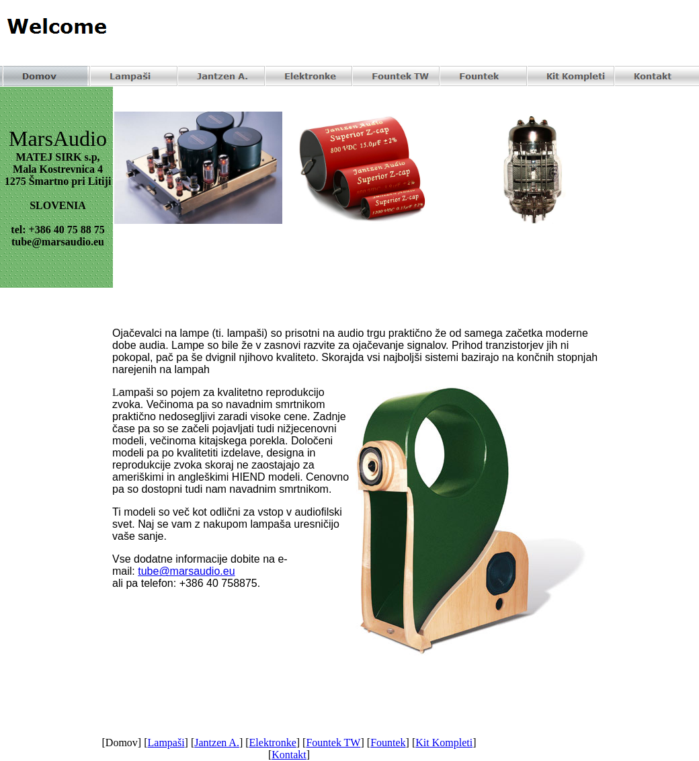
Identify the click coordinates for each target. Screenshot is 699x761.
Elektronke (272, 742)
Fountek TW (333, 742)
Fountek (387, 742)
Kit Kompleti (443, 742)
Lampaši (166, 742)
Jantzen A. (216, 742)
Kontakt (289, 754)
